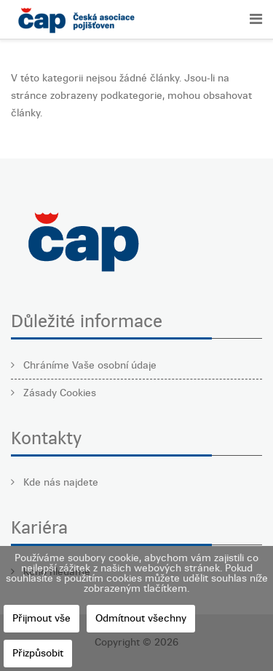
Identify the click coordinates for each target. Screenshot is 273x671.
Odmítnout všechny (140, 618)
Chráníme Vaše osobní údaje (88, 365)
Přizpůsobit (37, 653)
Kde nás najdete (59, 482)
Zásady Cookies (58, 393)
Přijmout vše (41, 618)
